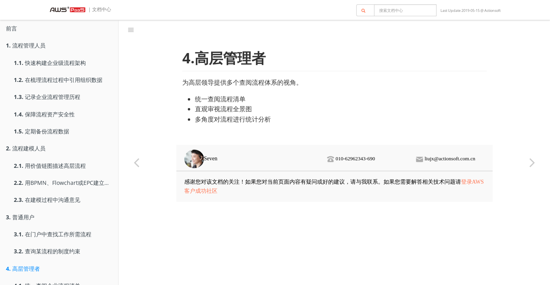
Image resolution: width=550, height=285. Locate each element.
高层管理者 (23, 268)
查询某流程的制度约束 (47, 251)
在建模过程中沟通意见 (47, 199)
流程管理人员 (25, 45)
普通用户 (20, 217)
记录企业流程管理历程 (47, 97)
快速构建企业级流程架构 (50, 62)
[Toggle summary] (131, 30)
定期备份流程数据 (41, 131)
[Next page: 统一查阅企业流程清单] (532, 162)
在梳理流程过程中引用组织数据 (58, 80)
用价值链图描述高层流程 (50, 165)
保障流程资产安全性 (44, 114)
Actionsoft (492, 10)
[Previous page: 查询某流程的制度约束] (136, 162)
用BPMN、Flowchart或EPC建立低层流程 (66, 182)
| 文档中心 (99, 9)
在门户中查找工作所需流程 (52, 234)
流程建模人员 (25, 148)
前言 (11, 28)
